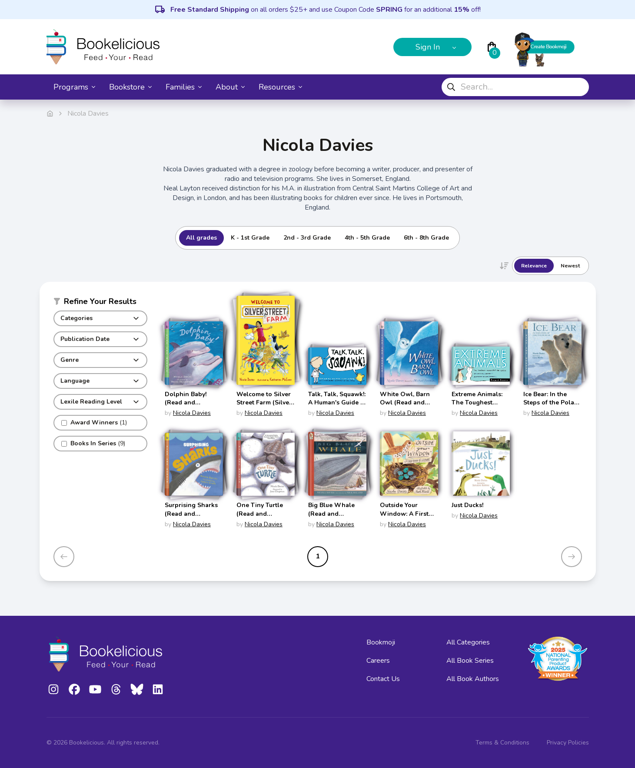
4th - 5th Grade (367, 238)
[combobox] (515, 87)
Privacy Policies (568, 742)
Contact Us (383, 679)
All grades (201, 238)
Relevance (534, 265)
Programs (74, 87)
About (230, 87)
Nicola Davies (192, 413)
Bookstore (130, 87)
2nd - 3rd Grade (307, 238)
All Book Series (470, 660)
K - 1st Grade (250, 238)
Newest (570, 265)
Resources (280, 87)
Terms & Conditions (502, 742)
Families (184, 87)
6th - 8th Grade (426, 238)
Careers (378, 660)
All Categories (468, 642)
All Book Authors (472, 679)
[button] (100, 303)
